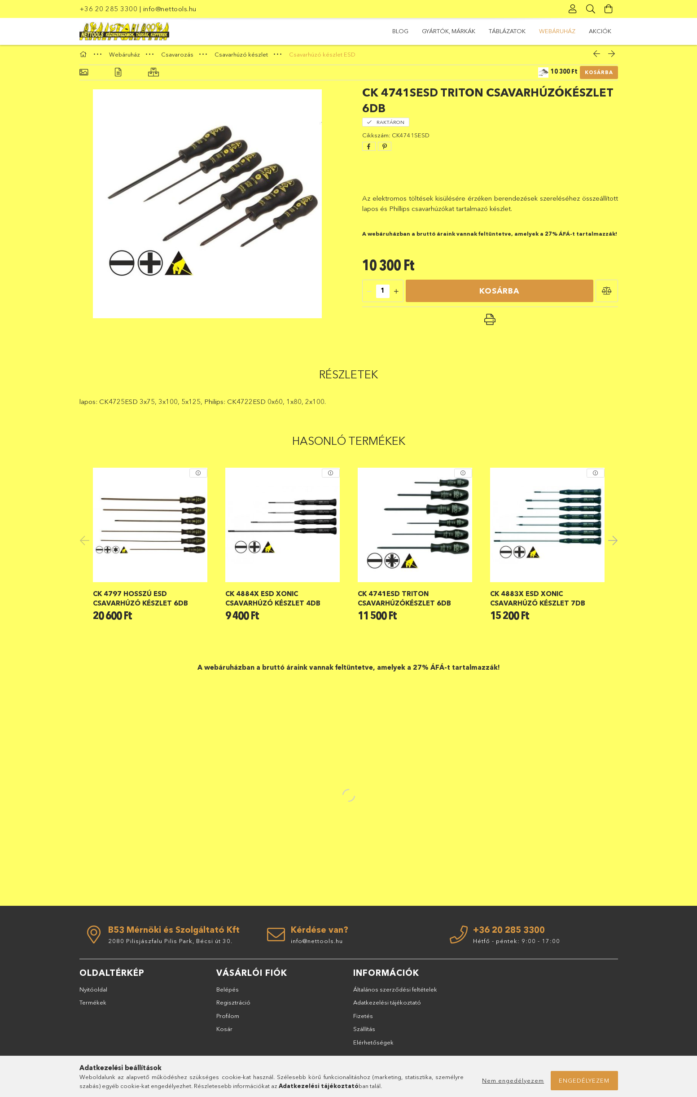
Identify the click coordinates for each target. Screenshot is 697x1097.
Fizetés (363, 1019)
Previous (86, 543)
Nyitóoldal (93, 992)
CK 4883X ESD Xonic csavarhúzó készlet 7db (537, 602)
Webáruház (446, 31)
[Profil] (573, 9)
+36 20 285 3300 (108, 8)
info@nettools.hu (170, 8)
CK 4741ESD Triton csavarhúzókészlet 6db (404, 602)
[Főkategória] (84, 57)
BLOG (603, 31)
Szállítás (364, 1032)
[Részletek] (118, 76)
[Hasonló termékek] (153, 76)
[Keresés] (591, 9)
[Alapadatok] (83, 76)
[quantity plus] (396, 295)
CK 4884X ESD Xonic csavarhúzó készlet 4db (272, 602)
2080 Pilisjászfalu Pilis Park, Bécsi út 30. (170, 944)
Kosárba (599, 76)
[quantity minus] (369, 295)
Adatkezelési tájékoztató (387, 1006)
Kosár (224, 1032)
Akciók (403, 31)
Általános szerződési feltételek (395, 992)
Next (611, 543)
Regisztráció (233, 1006)
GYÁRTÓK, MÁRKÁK (555, 31)
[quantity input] (383, 295)
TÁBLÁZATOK (496, 31)
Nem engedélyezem (513, 1080)
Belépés (227, 992)
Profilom (227, 1019)
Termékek (92, 1006)
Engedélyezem (584, 1080)
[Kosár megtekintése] (609, 9)
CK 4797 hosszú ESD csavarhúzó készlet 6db (140, 602)
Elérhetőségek (373, 1045)
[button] (607, 295)
